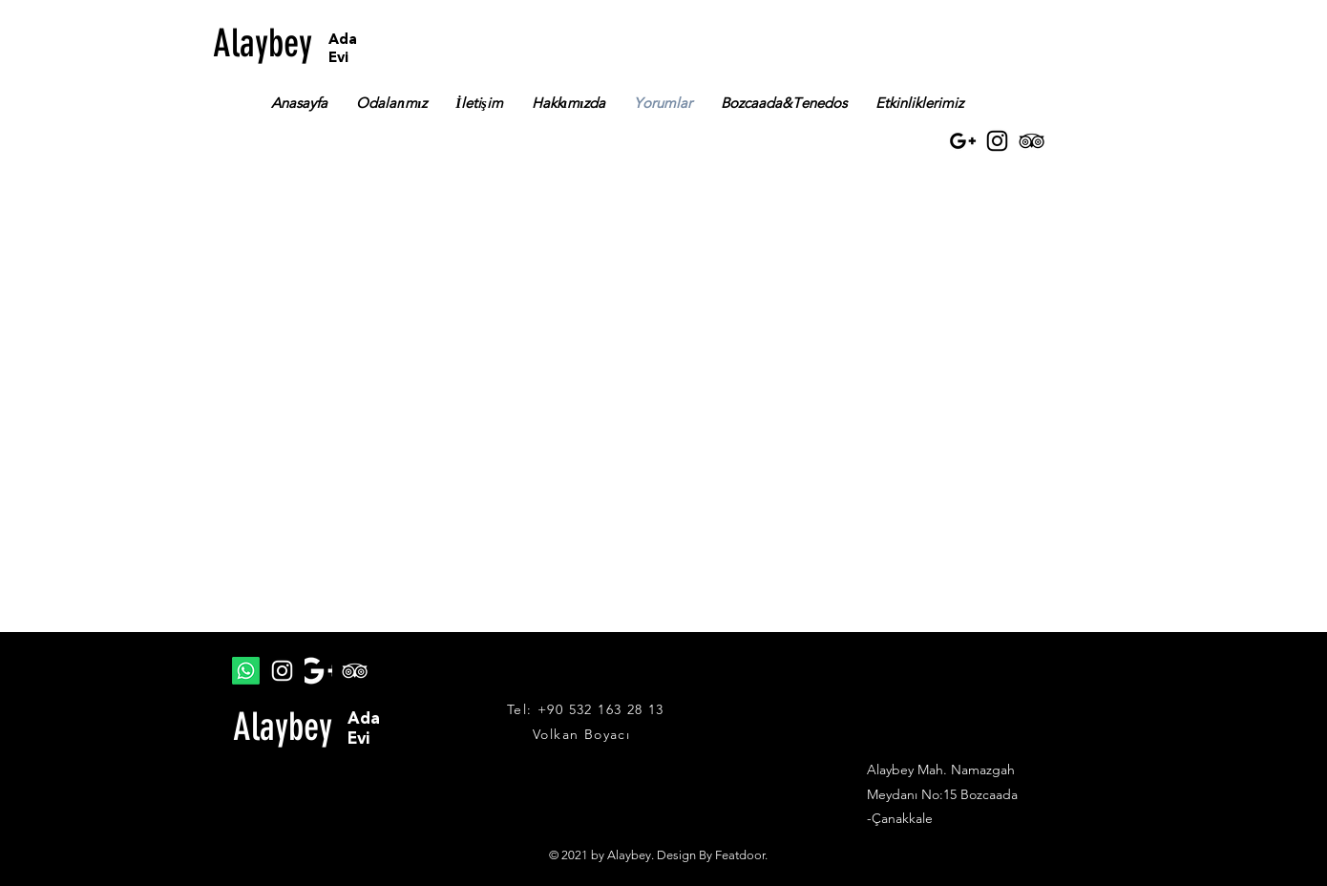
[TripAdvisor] (1031, 141)
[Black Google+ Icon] (963, 141)
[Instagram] (997, 141)
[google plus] (318, 671)
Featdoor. (741, 855)
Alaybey (262, 43)
